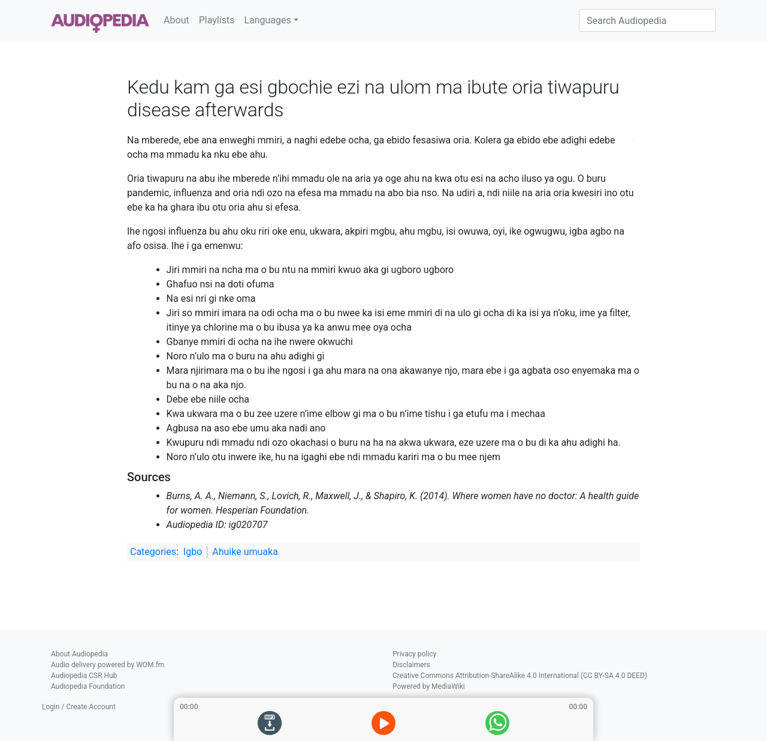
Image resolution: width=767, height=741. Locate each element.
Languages (267, 20)
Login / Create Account (79, 707)
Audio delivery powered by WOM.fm (107, 665)
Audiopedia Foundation (88, 686)
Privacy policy (414, 654)
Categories (153, 551)
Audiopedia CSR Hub (84, 675)
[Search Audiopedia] (647, 20)
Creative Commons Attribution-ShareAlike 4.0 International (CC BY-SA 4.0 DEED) (519, 675)
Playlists (217, 20)
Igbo (192, 551)
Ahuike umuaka (245, 551)
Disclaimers (411, 665)
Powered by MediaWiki (428, 686)
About (176, 20)
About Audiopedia (79, 654)
